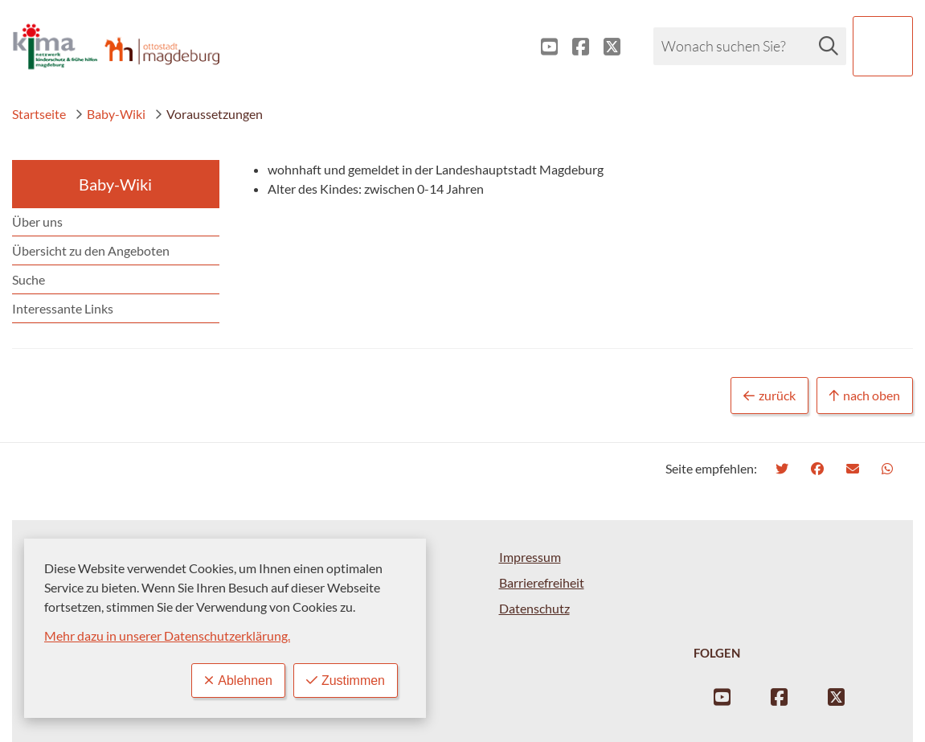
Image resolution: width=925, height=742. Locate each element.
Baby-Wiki (110, 113)
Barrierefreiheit (541, 582)
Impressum (530, 556)
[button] (883, 46)
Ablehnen (238, 680)
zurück (769, 395)
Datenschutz (534, 608)
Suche (28, 279)
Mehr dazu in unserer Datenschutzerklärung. (167, 635)
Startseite (39, 113)
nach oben (864, 395)
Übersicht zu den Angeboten (91, 250)
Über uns (37, 221)
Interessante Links (62, 308)
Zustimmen (345, 680)
